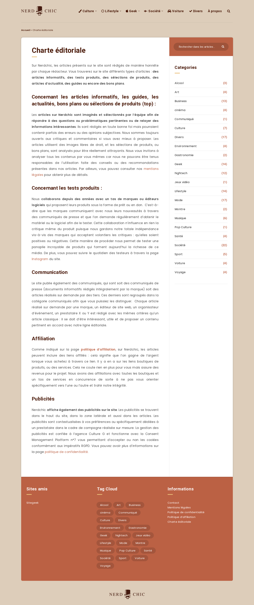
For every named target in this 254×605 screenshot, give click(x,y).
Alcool (179, 83)
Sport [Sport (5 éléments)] (122, 558)
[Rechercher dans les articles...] (201, 47)
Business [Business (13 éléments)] (135, 505)
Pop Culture (183, 227)
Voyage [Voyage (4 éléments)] (105, 566)
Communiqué (184, 119)
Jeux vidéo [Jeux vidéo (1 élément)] (143, 535)
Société (152, 11)
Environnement (186, 146)
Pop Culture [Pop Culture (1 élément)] (127, 550)
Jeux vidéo (182, 182)
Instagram (40, 259)
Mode (179, 200)
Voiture (176, 11)
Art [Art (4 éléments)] (119, 505)
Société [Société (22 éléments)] (105, 558)
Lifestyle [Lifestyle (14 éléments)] (105, 543)
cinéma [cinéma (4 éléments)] (105, 512)
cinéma (180, 110)
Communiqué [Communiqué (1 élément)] (128, 512)
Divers (196, 11)
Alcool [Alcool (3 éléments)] (104, 505)
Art (177, 92)
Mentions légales (179, 507)
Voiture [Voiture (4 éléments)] (140, 558)
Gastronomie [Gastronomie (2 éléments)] (138, 528)
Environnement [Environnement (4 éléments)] (110, 528)
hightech (181, 173)
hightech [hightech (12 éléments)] (122, 535)
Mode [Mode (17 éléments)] (123, 543)
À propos (215, 11)
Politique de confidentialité (186, 512)
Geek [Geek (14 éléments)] (103, 535)
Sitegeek (32, 503)
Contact (173, 503)
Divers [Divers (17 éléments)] (122, 520)
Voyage (180, 272)
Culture (86, 11)
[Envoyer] (223, 46)
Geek (131, 11)
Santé (179, 236)
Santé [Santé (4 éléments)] (148, 550)
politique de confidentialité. (66, 452)
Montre (180, 209)
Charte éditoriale (179, 522)
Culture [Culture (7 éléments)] (105, 520)
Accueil (25, 30)
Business (181, 101)
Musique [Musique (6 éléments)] (105, 550)
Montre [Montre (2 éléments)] (140, 543)
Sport (179, 254)
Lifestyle (110, 11)
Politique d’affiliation (181, 517)
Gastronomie (184, 155)
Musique (180, 218)
